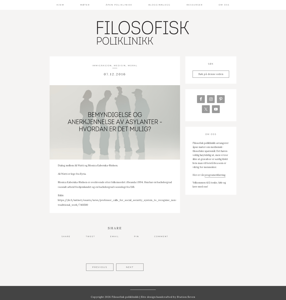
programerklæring (215, 176)
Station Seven (185, 292)
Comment (161, 236)
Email (114, 236)
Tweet (90, 236)
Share (66, 236)
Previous (99, 267)
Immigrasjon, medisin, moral (115, 65)
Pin (136, 236)
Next (130, 267)
